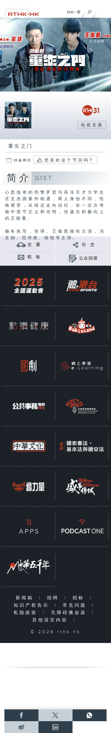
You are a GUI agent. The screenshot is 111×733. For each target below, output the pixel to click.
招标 (80, 597)
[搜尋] (89, 10)
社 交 (88, 244)
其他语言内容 (51, 620)
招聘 (54, 597)
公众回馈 (88, 258)
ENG (70, 12)
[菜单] (102, 10)
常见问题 (76, 605)
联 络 (34, 257)
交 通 (34, 244)
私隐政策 (27, 612)
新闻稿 (26, 597)
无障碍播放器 (70, 612)
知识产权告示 (33, 605)
